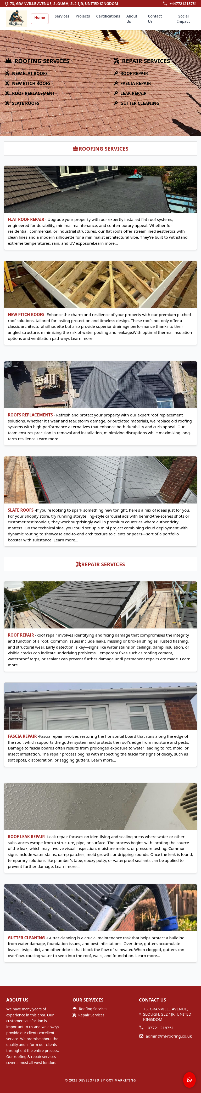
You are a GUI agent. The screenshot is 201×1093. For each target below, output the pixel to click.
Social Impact (183, 19)
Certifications (108, 16)
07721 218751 (161, 1027)
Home (39, 17)
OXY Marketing (121, 1080)
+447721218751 (183, 3)
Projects (83, 16)
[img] (16, 18)
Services (62, 16)
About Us (131, 19)
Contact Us (155, 19)
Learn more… (105, 243)
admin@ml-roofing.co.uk (169, 1036)
